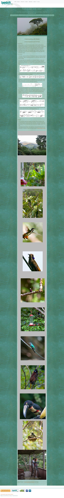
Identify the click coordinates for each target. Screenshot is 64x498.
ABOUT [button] (35, 1)
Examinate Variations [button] (39, 15)
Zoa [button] (27, 15)
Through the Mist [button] (15, 15)
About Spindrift (2, 494)
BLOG (39, 1)
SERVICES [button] (30, 1)
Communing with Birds (29, 482)
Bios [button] (50, 15)
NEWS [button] (26, 1)
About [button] (11, 15)
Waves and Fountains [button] (46, 15)
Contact (6, 494)
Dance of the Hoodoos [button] (31, 15)
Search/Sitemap (10, 494)
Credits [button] (53, 15)
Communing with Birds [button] (22, 15)
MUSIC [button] (18, 1)
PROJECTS (22, 1)
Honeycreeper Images (41, 128)
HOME (15, 1)
